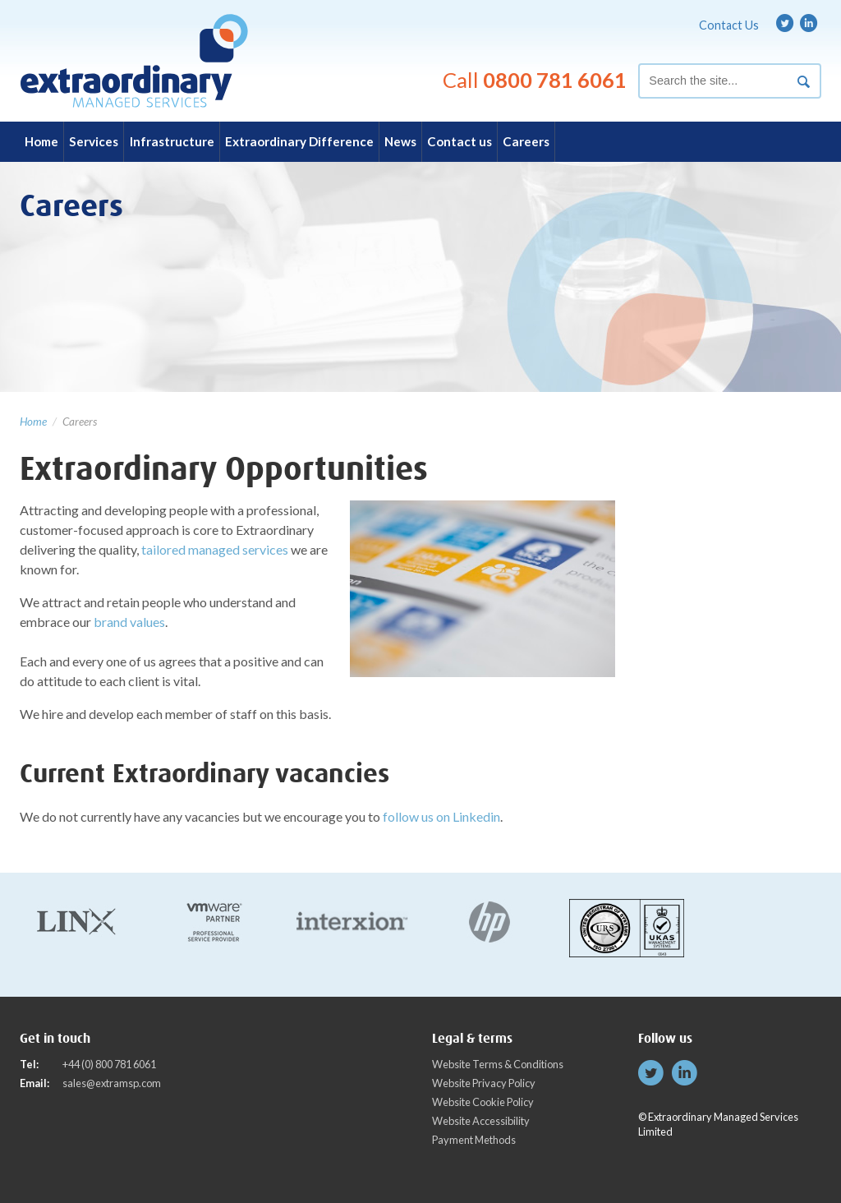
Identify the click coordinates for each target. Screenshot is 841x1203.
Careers (526, 141)
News (400, 141)
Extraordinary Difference (299, 141)
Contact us (459, 141)
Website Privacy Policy (483, 1083)
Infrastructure (172, 141)
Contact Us (729, 25)
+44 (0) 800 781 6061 (109, 1064)
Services (93, 141)
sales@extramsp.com (111, 1083)
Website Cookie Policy (483, 1102)
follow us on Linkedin (441, 816)
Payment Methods (474, 1139)
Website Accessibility (481, 1120)
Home (41, 141)
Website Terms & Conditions (497, 1064)
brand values (129, 621)
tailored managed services (214, 549)
